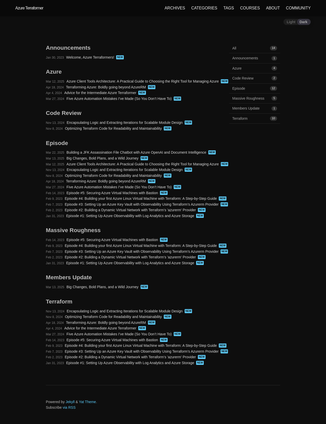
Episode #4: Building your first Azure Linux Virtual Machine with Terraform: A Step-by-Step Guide (141, 198)
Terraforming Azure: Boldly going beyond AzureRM (106, 87)
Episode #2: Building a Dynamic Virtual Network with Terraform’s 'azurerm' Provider (130, 210)
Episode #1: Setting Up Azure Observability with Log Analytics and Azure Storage (130, 216)
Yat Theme (87, 402)
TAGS (228, 8)
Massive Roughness (254, 98)
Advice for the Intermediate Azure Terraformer (100, 93)
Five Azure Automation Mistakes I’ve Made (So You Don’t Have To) (119, 99)
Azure (254, 68)
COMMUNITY (298, 8)
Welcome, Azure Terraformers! (90, 57)
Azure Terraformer (29, 8)
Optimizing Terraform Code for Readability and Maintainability (113, 128)
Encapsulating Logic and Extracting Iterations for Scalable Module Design (125, 123)
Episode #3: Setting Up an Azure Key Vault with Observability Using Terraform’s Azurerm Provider (142, 204)
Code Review (254, 78)
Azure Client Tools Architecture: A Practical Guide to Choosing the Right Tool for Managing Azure (142, 81)
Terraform (254, 118)
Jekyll (70, 402)
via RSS (69, 407)
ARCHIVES (175, 8)
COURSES (250, 8)
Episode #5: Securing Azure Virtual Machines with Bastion (112, 193)
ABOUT (273, 8)
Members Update (254, 108)
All (254, 48)
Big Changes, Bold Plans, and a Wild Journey (102, 158)
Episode (254, 88)
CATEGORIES (204, 8)
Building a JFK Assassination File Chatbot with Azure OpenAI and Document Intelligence (136, 152)
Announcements (254, 58)
